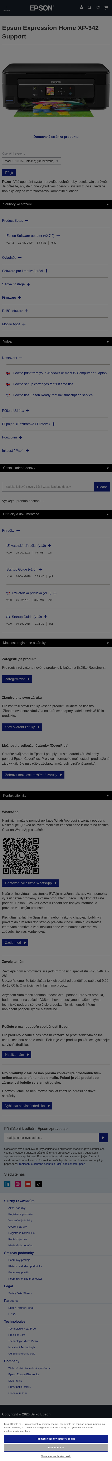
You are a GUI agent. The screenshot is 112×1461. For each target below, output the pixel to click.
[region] (56, 1439)
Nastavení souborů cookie (56, 1456)
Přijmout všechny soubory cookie (56, 1438)
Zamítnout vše (56, 1447)
